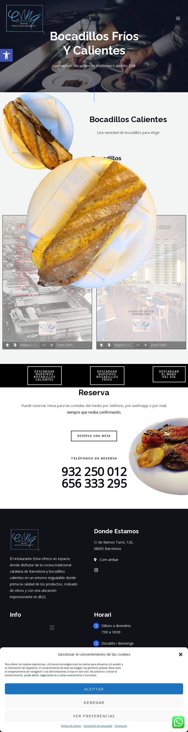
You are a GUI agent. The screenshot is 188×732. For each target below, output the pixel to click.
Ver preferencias (94, 715)
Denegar (94, 702)
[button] (180, 654)
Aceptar (94, 688)
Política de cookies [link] (71, 726)
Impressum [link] (121, 726)
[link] (6, 55)
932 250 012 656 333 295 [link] (94, 477)
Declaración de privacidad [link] (97, 726)
